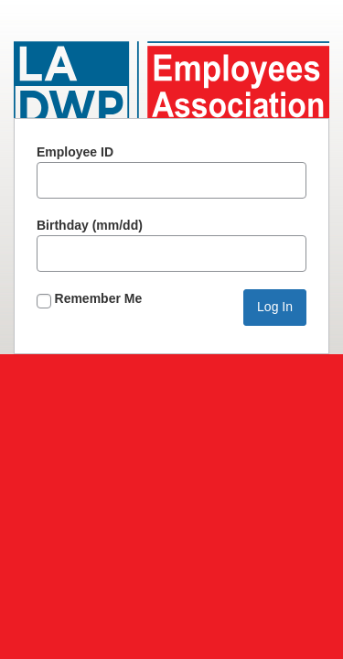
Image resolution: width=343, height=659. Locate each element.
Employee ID (171, 172)
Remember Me (89, 299)
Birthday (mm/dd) (171, 245)
